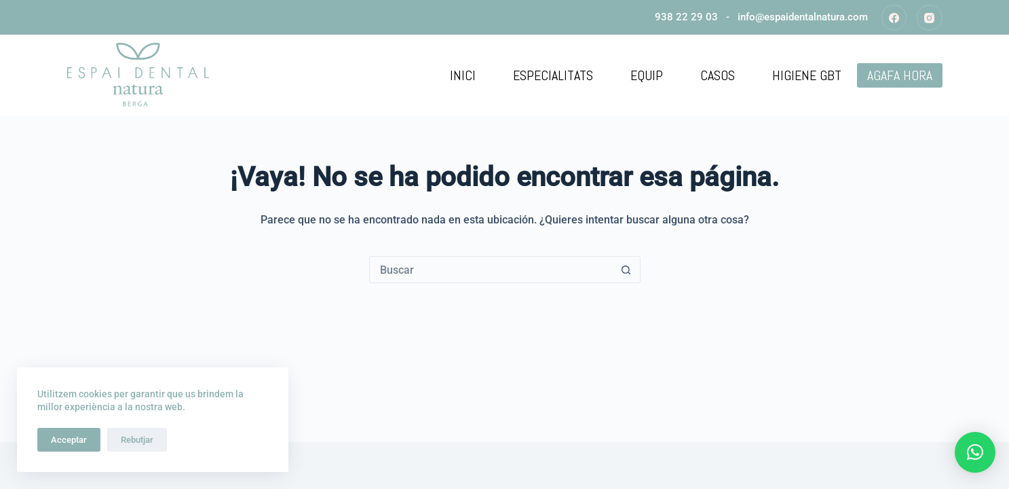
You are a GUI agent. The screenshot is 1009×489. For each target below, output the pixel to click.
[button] (975, 452)
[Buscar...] (491, 269)
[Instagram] (930, 18)
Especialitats (553, 75)
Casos (717, 75)
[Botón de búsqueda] (626, 269)
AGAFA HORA (899, 75)
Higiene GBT (806, 75)
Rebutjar (137, 440)
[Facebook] (894, 18)
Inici (463, 75)
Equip (646, 75)
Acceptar (69, 440)
